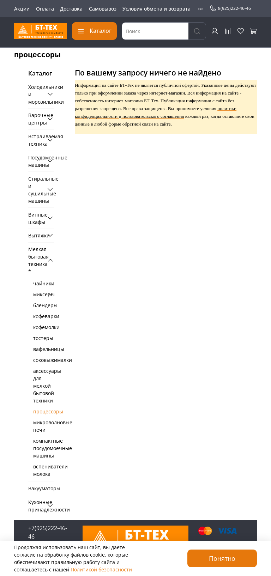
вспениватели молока (43, 470)
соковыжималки (43, 360)
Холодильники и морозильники (36, 94)
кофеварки (43, 316)
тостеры (43, 338)
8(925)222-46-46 (230, 8)
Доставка (71, 8)
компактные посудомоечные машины (43, 448)
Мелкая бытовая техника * (36, 260)
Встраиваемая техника (36, 140)
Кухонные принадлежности (36, 506)
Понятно (222, 558)
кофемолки (43, 327)
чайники (43, 283)
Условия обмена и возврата (156, 8)
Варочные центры (36, 119)
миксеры (38, 294)
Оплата (45, 8)
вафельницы (43, 349)
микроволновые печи (43, 426)
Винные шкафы (36, 218)
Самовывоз (102, 8)
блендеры (43, 305)
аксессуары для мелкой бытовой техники (43, 386)
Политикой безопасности (101, 569)
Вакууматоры (41, 488)
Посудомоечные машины (36, 161)
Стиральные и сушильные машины (36, 189)
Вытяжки (36, 235)
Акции (22, 8)
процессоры (43, 411)
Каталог (94, 31)
